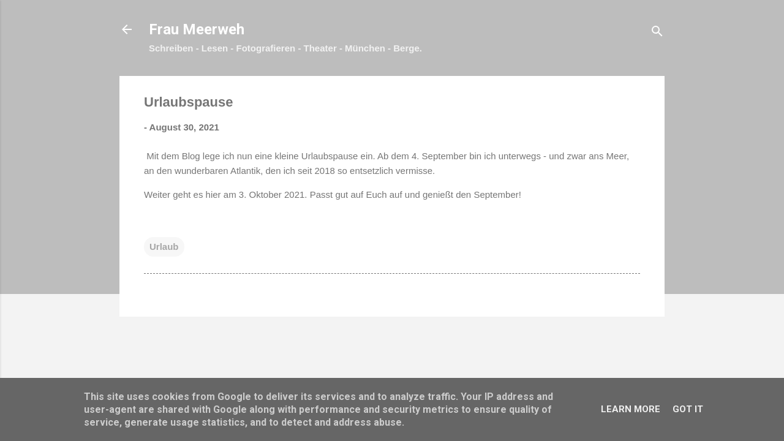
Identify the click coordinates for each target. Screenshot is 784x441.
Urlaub (164, 246)
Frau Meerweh (196, 29)
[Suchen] (657, 33)
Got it (688, 409)
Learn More (630, 409)
